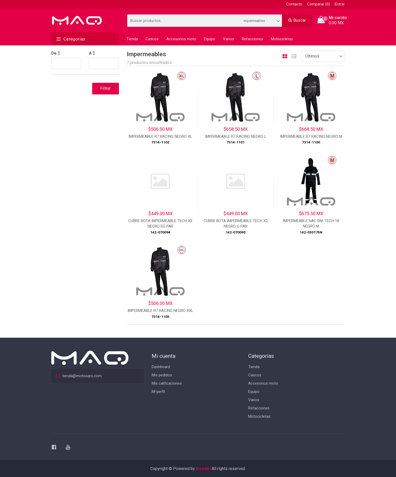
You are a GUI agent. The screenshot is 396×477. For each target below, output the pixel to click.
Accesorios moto (181, 39)
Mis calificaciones (167, 383)
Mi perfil (158, 391)
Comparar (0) (318, 4)
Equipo (209, 39)
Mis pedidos (162, 375)
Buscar (297, 20)
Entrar (340, 4)
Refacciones (252, 39)
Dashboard (161, 367)
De (54, 53)
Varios (228, 39)
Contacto (294, 4)
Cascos (152, 39)
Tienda (132, 39)
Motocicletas (282, 39)
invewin (203, 468)
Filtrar (105, 88)
